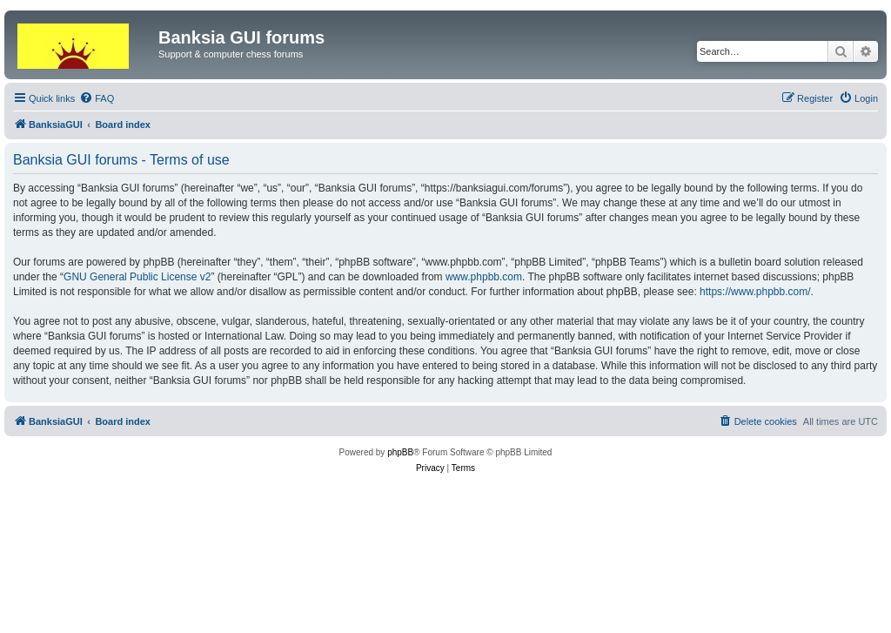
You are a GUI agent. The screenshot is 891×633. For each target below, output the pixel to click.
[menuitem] (96, 98)
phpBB (400, 452)
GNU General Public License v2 (137, 277)
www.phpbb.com (484, 277)
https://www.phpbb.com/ (755, 292)
